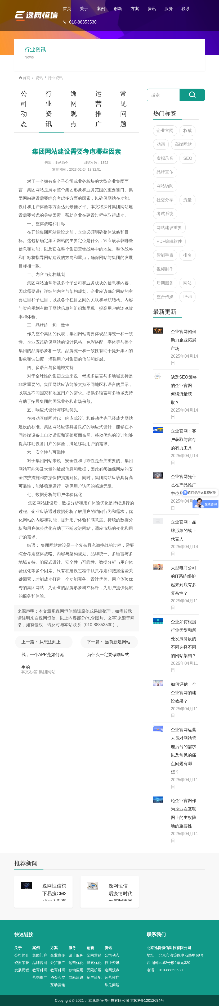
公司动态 (24, 109)
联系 (185, 8)
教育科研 (39, 970)
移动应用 (76, 970)
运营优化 (76, 963)
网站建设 (76, 977)
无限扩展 (94, 970)
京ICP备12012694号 (147, 1000)
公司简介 (21, 955)
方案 (135, 8)
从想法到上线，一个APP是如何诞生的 (42, 644)
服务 (168, 8)
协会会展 (57, 977)
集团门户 (39, 955)
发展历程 (21, 970)
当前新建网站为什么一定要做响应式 (108, 644)
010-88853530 (79, 22)
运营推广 (98, 109)
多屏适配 (94, 977)
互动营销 (57, 985)
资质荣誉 (21, 963)
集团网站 (47, 672)
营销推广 (39, 977)
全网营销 (94, 955)
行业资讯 (55, 78)
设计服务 (76, 955)
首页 (67, 8)
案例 (101, 8)
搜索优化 (94, 963)
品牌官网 (39, 963)
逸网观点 (73, 109)
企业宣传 (57, 955)
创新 (118, 8)
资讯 (152, 8)
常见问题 (123, 109)
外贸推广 (57, 963)
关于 (84, 8)
